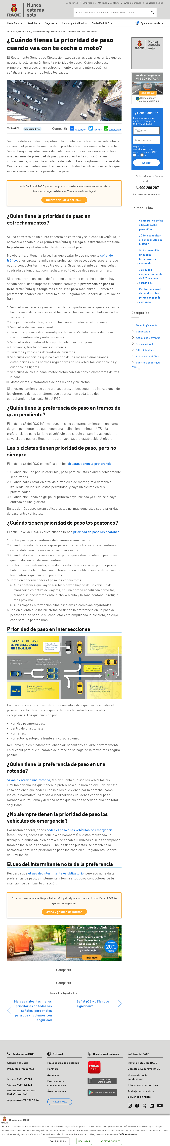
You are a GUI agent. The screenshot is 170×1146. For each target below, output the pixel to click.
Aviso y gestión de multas (64, 914)
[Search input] (111, 12)
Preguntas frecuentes (20, 1071)
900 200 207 (149, 187)
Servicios (32, 23)
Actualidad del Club (147, 356)
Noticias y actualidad (73, 23)
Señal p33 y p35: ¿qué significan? (93, 1005)
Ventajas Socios (154, 3)
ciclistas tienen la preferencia (89, 465)
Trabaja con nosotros (141, 1093)
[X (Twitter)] (144, 1106)
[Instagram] (130, 1106)
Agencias (53, 1077)
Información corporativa (143, 1087)
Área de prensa (132, 3)
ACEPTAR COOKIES (110, 1141)
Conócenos (72, 3)
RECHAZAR (84, 1141)
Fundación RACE (100, 23)
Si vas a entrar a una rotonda (28, 781)
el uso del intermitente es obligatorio (56, 874)
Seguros (49, 23)
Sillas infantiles (145, 350)
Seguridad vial (32, 129)
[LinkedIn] (152, 1106)
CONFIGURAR (59, 1141)
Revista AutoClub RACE (142, 1065)
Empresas (88, 3)
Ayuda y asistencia (150, 23)
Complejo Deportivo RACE (144, 1071)
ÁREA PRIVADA (60, 1104)
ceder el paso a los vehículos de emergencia (80, 831)
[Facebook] (137, 1106)
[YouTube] (160, 1106)
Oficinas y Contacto (109, 3)
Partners (52, 1071)
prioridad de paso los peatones (96, 533)
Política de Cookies (128, 1134)
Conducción (143, 331)
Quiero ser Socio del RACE (64, 200)
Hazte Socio (13, 23)
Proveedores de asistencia (63, 1065)
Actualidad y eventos (148, 337)
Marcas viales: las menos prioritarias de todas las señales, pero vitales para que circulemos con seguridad (33, 1012)
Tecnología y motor (147, 325)
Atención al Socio (17, 1065)
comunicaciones (140, 149)
